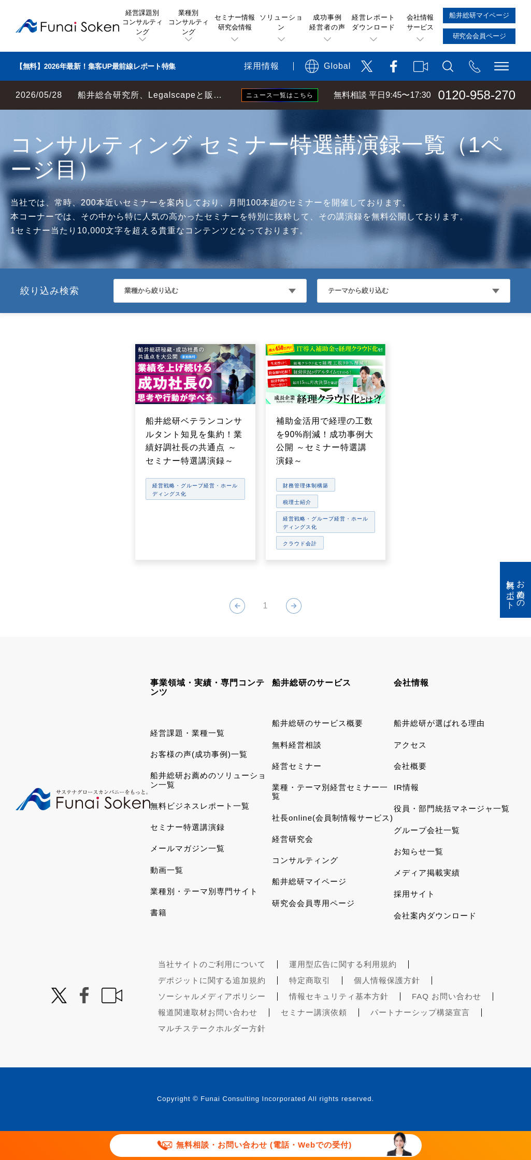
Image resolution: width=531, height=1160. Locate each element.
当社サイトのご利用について (212, 993)
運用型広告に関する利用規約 (343, 993)
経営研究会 (292, 868)
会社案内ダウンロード (435, 944)
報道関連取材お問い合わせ (207, 1041)
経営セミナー (297, 795)
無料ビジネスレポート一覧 (200, 834)
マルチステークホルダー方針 (212, 1057)
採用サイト (414, 922)
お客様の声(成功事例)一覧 (199, 783)
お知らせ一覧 (418, 880)
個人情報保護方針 (387, 1009)
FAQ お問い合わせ (446, 1025)
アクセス (410, 773)
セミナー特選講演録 (187, 856)
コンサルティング (305, 889)
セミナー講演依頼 (314, 1041)
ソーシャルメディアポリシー (212, 1025)
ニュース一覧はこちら (279, 95)
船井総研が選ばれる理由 (439, 752)
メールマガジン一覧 (187, 877)
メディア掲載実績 (427, 901)
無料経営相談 (297, 773)
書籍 (158, 941)
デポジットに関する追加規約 (212, 1009)
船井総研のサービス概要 (317, 752)
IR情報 (406, 816)
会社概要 (410, 795)
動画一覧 (166, 899)
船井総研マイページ (309, 910)
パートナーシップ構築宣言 (420, 1041)
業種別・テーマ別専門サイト (204, 920)
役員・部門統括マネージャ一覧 (452, 837)
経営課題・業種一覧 (187, 761)
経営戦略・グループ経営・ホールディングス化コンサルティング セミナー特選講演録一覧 (313, 120)
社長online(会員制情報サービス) (332, 846)
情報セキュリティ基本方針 (339, 1025)
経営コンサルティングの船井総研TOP (76, 120)
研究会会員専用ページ (313, 932)
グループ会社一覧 (427, 859)
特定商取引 (310, 1009)
